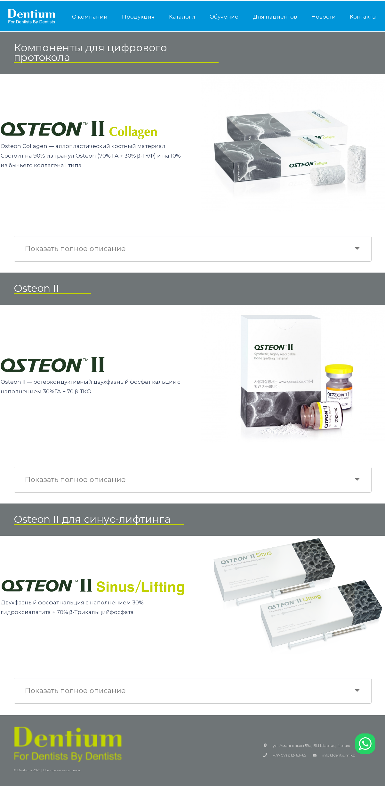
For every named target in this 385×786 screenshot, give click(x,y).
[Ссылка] (31, 16)
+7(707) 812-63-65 (289, 755)
